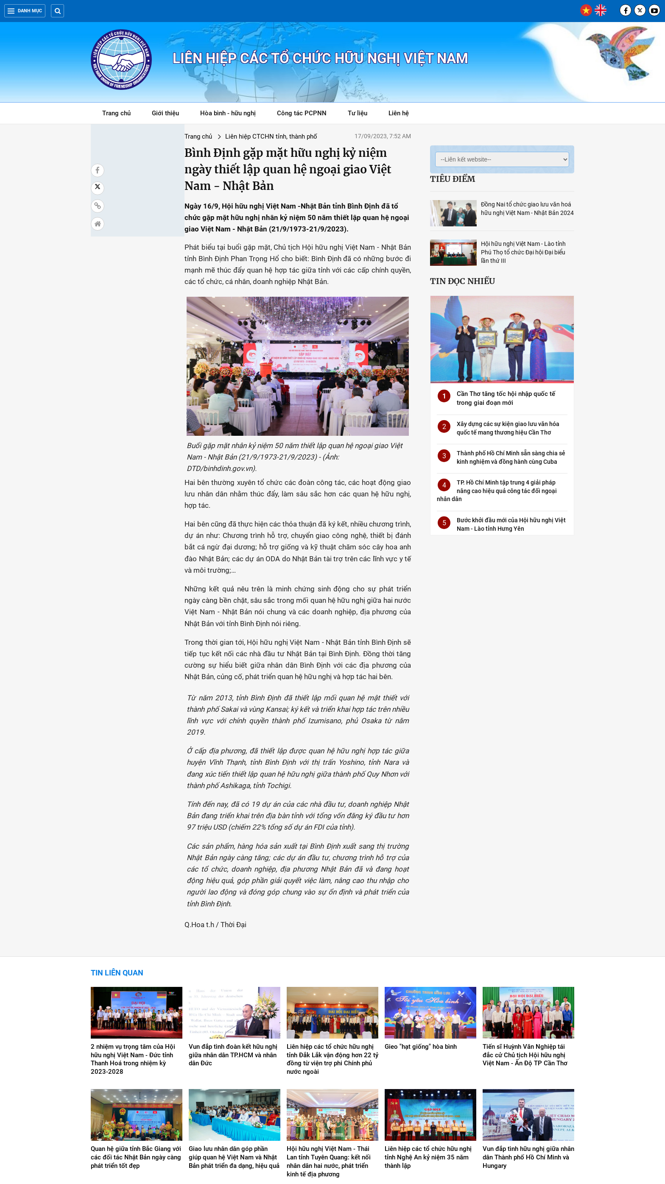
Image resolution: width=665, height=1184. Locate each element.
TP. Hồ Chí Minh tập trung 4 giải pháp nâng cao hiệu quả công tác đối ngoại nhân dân (497, 490)
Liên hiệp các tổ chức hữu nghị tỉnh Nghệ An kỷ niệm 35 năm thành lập (428, 1072)
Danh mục (25, 11)
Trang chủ (116, 113)
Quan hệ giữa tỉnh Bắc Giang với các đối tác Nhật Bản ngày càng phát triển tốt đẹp (136, 1072)
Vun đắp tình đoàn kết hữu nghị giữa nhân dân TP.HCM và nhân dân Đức (233, 970)
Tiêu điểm (452, 179)
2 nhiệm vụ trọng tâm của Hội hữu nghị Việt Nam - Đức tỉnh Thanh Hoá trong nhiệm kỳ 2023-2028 (133, 974)
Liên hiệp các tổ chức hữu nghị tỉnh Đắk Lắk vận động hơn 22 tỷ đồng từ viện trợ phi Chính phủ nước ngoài (332, 974)
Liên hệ (398, 113)
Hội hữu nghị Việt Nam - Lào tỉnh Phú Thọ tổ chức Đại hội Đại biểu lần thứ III (523, 252)
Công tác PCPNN (302, 113)
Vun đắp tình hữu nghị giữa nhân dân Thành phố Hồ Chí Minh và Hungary (528, 1072)
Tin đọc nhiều (462, 281)
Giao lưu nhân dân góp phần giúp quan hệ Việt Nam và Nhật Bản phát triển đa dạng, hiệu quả (234, 1072)
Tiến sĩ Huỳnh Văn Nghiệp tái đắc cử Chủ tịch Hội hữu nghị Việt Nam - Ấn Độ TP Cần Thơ (525, 970)
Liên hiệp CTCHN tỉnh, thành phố (197, 136)
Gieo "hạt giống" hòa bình (421, 961)
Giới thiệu (165, 113)
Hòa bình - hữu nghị (228, 113)
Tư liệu (362, 114)
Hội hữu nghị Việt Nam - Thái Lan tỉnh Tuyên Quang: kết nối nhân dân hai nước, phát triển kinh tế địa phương (329, 1076)
